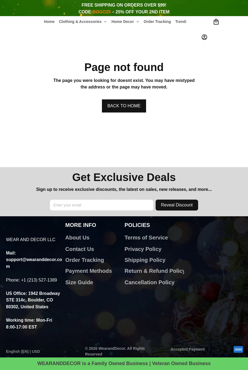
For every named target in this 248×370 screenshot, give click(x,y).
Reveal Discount (177, 205)
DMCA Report (56, 351)
